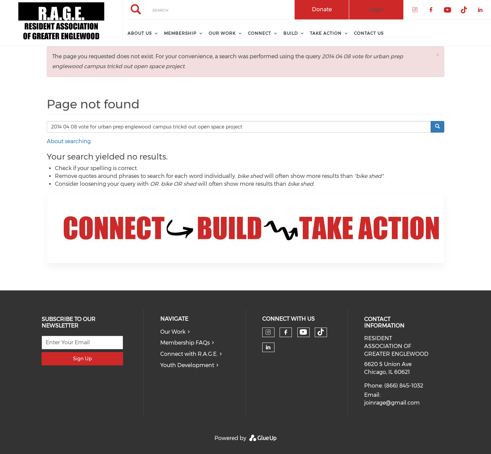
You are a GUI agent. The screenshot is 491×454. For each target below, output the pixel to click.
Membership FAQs (185, 342)
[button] (437, 54)
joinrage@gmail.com (392, 402)
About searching (69, 141)
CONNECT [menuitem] (259, 33)
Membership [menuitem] (180, 33)
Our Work (172, 332)
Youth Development (187, 365)
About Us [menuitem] (140, 33)
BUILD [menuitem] (290, 33)
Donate (322, 9)
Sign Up (82, 358)
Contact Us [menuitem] (369, 33)
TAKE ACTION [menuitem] (326, 33)
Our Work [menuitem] (222, 33)
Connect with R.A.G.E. (189, 354)
